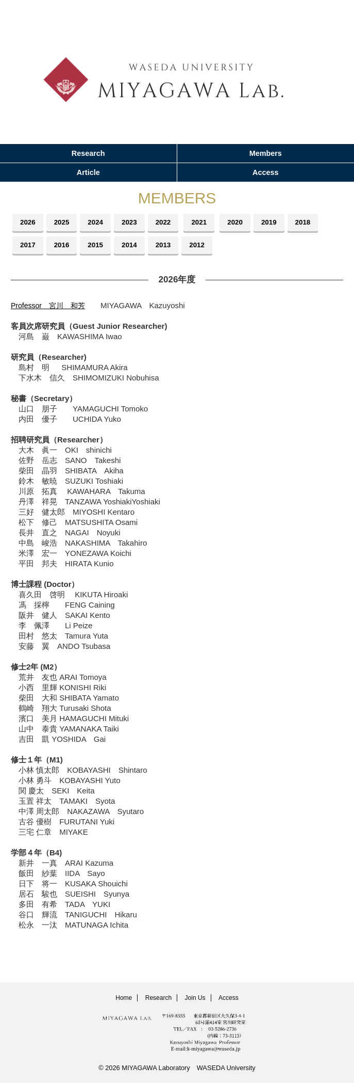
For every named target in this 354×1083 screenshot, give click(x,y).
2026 (28, 222)
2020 (242, 222)
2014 (133, 245)
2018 (312, 222)
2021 (205, 222)
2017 (28, 245)
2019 (276, 222)
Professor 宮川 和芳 (50, 305)
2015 (98, 245)
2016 (63, 245)
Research (88, 153)
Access (265, 172)
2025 (63, 222)
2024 (98, 222)
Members (265, 153)
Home (123, 997)
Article (88, 172)
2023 (133, 222)
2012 (203, 245)
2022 (168, 222)
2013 (168, 245)
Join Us (195, 997)
